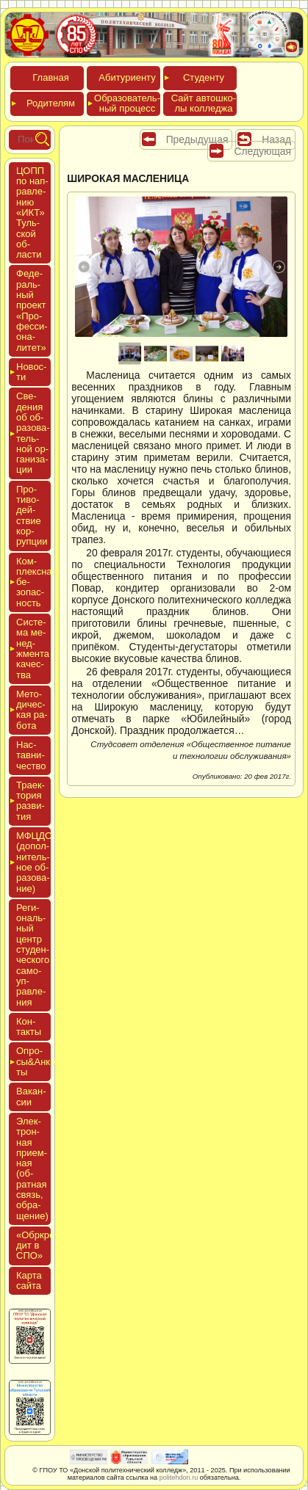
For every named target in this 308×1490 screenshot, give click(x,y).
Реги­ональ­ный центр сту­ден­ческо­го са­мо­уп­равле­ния (32, 955)
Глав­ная (50, 77)
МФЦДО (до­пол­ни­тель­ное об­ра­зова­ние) (33, 861)
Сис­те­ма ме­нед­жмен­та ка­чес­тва (32, 648)
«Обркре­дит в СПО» (37, 1245)
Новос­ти (31, 371)
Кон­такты (28, 1026)
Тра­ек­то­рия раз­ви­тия (30, 800)
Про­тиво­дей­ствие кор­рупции (32, 515)
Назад (276, 139)
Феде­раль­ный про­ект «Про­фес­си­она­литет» (32, 310)
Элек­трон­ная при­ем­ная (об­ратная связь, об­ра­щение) (32, 1168)
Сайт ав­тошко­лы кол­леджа (203, 103)
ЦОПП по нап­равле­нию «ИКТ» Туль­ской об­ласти (32, 212)
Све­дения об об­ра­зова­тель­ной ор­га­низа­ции (33, 432)
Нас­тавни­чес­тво (31, 755)
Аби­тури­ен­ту (127, 77)
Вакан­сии (31, 1096)
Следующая (262, 151)
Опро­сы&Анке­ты (33, 1061)
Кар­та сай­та (29, 1280)
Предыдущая (197, 139)
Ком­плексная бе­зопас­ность (33, 582)
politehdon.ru (179, 1477)
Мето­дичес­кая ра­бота (32, 709)
